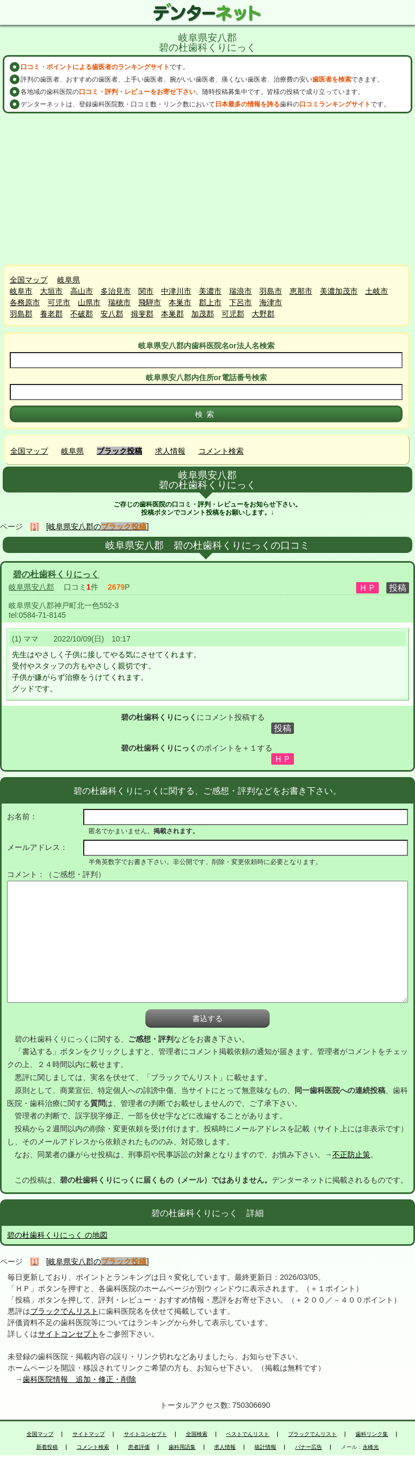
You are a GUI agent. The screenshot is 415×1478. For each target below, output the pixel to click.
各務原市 (25, 302)
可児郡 (233, 313)
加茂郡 (202, 313)
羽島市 (270, 291)
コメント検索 (221, 451)
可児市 (59, 302)
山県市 (89, 302)
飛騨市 (149, 302)
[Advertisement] (207, 189)
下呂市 (240, 302)
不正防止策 (351, 1154)
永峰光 (371, 1447)
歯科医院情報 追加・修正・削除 (79, 1379)
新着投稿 (47, 1447)
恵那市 (301, 291)
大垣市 (51, 291)
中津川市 (176, 291)
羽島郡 (21, 313)
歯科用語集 (182, 1447)
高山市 (81, 291)
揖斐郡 (142, 313)
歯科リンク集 (372, 1434)
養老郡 (51, 313)
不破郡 (81, 313)
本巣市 (180, 302)
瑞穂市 (119, 302)
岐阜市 (21, 291)
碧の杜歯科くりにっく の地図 (57, 1235)
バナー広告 (308, 1447)
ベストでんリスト (247, 1434)
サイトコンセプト (68, 1333)
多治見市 (116, 291)
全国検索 (197, 1434)
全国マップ (29, 279)
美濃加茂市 (339, 291)
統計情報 (265, 1447)
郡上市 (210, 302)
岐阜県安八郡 (31, 587)
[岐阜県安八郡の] (97, 526)
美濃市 (210, 291)
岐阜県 (68, 279)
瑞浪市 (240, 291)
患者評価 (139, 1447)
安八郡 (112, 313)
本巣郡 (172, 313)
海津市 (270, 302)
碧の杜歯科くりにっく (56, 574)
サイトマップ (88, 1434)
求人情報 (170, 451)
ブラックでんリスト (64, 1311)
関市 (145, 291)
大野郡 (263, 313)
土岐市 (376, 291)
